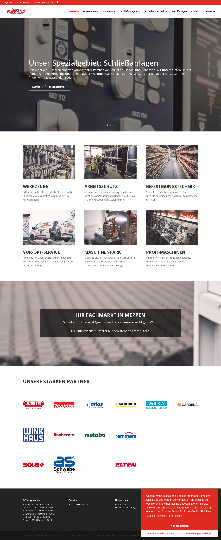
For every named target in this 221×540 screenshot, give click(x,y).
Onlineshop (210, 11)
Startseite (74, 11)
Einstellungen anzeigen (199, 533)
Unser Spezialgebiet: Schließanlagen (94, 72)
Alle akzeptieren (180, 526)
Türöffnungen (179, 11)
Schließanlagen (128, 11)
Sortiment (107, 11)
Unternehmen (90, 11)
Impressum (120, 504)
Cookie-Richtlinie (156, 515)
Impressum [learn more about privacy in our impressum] (175, 515)
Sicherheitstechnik (154, 11)
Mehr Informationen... (49, 96)
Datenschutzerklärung (125, 507)
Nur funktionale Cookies (160, 533)
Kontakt (195, 11)
